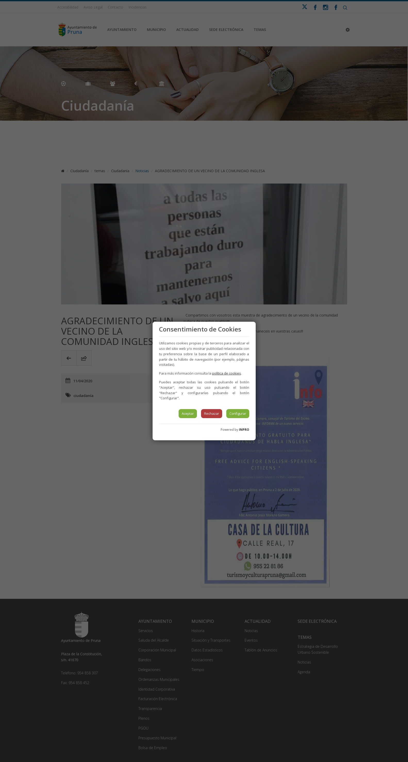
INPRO (244, 429)
